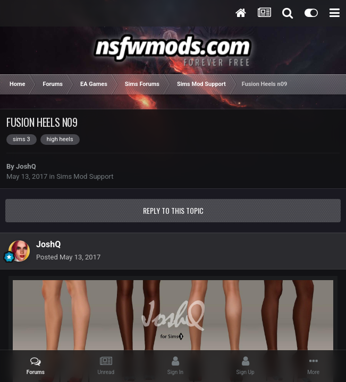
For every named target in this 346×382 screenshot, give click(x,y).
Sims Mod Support (84, 176)
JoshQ (26, 166)
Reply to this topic (173, 210)
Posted (68, 257)
